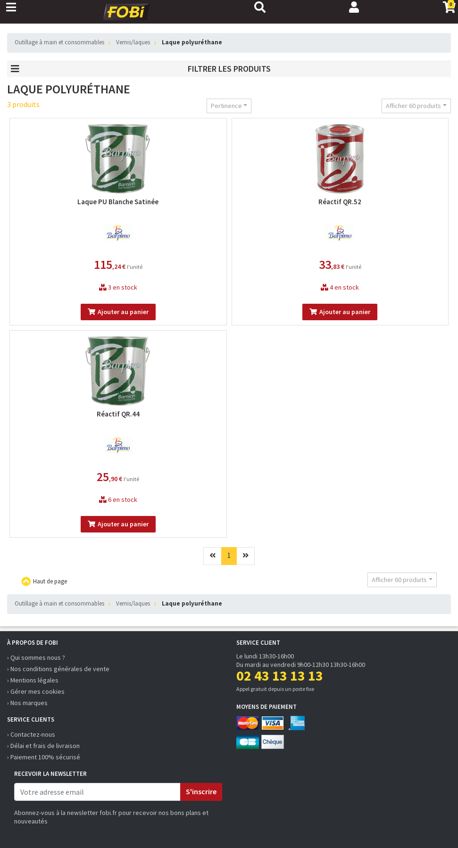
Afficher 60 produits (413, 105)
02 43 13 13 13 (279, 675)
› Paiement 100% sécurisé (43, 757)
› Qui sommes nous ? (36, 657)
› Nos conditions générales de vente (58, 669)
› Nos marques (27, 702)
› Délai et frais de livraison (43, 745)
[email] (97, 792)
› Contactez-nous (31, 734)
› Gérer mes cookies (36, 691)
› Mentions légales (32, 680)
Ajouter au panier (118, 312)
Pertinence (226, 105)
